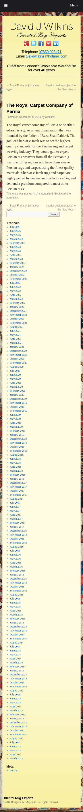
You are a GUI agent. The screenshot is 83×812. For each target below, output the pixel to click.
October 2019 (17, 406)
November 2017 (18, 486)
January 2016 (17, 574)
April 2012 (15, 754)
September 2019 (18, 410)
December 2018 (18, 438)
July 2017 (15, 502)
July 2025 (15, 226)
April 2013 (15, 706)
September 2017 (18, 494)
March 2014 (16, 662)
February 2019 (17, 430)
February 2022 (17, 302)
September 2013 (18, 686)
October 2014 (17, 634)
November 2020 (18, 354)
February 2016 (17, 570)
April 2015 (15, 610)
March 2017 (16, 518)
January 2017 (17, 526)
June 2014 (15, 650)
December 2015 (18, 578)
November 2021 (18, 314)
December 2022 (18, 270)
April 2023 (15, 254)
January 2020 (17, 394)
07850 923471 (50, 52)
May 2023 (15, 250)
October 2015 (17, 586)
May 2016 (15, 558)
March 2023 (16, 258)
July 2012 (15, 742)
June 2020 (15, 374)
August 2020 (16, 366)
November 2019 (18, 402)
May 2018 (15, 462)
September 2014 (18, 638)
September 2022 (18, 278)
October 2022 (17, 274)
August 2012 (16, 738)
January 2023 (17, 266)
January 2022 (17, 306)
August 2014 (16, 642)
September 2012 (18, 734)
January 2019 (17, 434)
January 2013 (17, 718)
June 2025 (15, 230)
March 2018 (16, 470)
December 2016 (18, 530)
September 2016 (18, 542)
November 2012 (18, 726)
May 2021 (15, 334)
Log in (13, 770)
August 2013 (16, 690)
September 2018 (18, 450)
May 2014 (15, 654)
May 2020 (15, 378)
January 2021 (17, 346)
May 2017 (15, 510)
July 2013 (15, 694)
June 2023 (15, 246)
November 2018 (18, 442)
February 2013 (17, 714)
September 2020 (18, 362)
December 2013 (18, 674)
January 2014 (17, 670)
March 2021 (16, 342)
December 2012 (18, 722)
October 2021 (17, 318)
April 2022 (15, 294)
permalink (12, 197)
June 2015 (15, 602)
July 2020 (15, 370)
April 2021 (15, 338)
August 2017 (16, 498)
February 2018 (17, 474)
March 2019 (16, 426)
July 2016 (15, 550)
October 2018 (17, 446)
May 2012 (15, 750)
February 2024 (17, 242)
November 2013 (18, 678)
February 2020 (17, 390)
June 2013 (15, 698)
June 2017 (15, 506)
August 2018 (16, 454)
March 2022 (16, 298)
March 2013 (16, 710)
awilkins (49, 117)
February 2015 (17, 618)
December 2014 (18, 626)
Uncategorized (44, 193)
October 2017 (17, 490)
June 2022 (15, 286)
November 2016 (18, 534)
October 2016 (17, 538)
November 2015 (18, 582)
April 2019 (15, 422)
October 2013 (17, 682)
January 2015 (17, 622)
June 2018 (15, 458)
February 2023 (17, 262)
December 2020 (18, 350)
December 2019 (18, 398)
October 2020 (17, 358)
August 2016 (16, 546)
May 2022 (15, 290)
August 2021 (16, 326)
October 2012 (17, 730)
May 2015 (15, 606)
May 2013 (15, 702)
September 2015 (18, 590)
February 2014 (17, 666)
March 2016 (16, 566)
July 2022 (15, 282)
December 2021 (18, 310)
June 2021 (15, 330)
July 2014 (15, 646)
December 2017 (18, 482)
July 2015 (15, 598)
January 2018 (17, 478)
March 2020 (16, 386)
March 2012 (16, 758)
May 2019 (15, 418)
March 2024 (16, 238)
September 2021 (18, 322)
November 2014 (18, 630)
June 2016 (15, 554)
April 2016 (15, 562)
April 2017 (15, 514)
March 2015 (16, 614)
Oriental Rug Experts (17, 798)
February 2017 (17, 522)
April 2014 (15, 658)
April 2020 (15, 382)
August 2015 (16, 594)
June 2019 (15, 414)
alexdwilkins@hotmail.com (46, 56)
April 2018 (15, 466)
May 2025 (15, 234)
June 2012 (15, 746)
